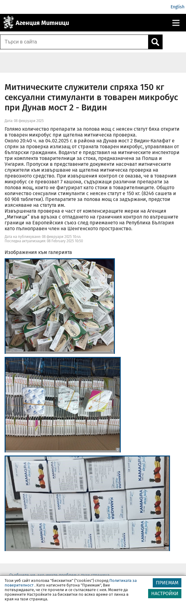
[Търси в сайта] (74, 42)
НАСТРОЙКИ (164, 593)
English (177, 7)
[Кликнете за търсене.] (155, 42)
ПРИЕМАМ (167, 583)
